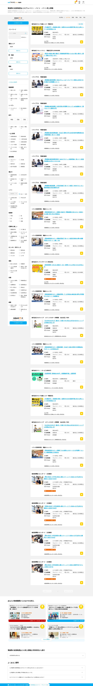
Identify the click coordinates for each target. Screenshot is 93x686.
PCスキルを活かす (24, 306)
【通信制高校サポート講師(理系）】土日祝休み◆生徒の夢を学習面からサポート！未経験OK (64, 295)
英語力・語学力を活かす (14, 306)
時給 (12, 119)
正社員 (22, 159)
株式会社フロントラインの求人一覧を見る (53, 69)
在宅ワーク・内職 (24, 179)
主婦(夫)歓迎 (24, 141)
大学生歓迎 (13, 139)
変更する (18, 50)
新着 (73, 17)
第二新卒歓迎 (14, 151)
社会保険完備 (14, 292)
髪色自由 (13, 250)
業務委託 (23, 166)
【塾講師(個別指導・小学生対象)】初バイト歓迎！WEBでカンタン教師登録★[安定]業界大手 (63, 186)
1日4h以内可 (24, 174)
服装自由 (13, 253)
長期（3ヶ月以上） (14, 99)
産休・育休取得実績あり (24, 296)
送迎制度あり (24, 284)
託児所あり (13, 295)
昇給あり (23, 287)
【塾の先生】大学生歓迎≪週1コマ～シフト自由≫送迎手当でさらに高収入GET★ (63, 566)
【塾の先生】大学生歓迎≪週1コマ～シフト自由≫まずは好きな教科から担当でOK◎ (63, 536)
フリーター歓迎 (14, 148)
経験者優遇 (13, 309)
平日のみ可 (23, 197)
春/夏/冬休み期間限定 (24, 99)
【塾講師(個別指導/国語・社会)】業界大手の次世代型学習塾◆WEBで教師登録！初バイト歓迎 (64, 134)
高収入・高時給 (14, 127)
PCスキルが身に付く (14, 271)
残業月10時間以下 (24, 184)
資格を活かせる (24, 310)
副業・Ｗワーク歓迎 (24, 148)
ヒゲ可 (22, 255)
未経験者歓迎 (14, 136)
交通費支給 (13, 284)
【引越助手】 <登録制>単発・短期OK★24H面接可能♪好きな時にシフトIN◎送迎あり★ (64, 28)
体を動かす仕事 (14, 179)
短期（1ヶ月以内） (14, 95)
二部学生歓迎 (24, 139)
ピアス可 (23, 253)
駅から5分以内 (14, 263)
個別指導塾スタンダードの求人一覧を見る (53, 495)
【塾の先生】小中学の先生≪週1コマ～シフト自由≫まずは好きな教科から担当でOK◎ (63, 478)
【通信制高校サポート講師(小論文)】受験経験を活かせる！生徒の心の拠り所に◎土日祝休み (63, 213)
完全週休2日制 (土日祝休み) (14, 206)
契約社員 (13, 163)
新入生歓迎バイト (24, 109)
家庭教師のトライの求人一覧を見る (51, 95)
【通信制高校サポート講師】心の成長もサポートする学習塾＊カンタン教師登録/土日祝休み (63, 451)
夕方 (22, 218)
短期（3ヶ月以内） (24, 95)
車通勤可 (23, 263)
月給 (24, 119)
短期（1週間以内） (24, 91)
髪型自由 (23, 250)
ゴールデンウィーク (14, 109)
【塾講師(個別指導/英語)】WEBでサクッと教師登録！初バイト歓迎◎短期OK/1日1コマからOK (64, 160)
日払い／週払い (24, 127)
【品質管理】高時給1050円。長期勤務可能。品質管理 (60, 373)
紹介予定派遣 (14, 166)
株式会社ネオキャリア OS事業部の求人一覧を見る (55, 336)
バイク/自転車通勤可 (14, 267)
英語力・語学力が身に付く (24, 267)
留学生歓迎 (23, 144)
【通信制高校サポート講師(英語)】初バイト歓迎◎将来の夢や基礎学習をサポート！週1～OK (63, 239)
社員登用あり (24, 292)
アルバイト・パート (14, 160)
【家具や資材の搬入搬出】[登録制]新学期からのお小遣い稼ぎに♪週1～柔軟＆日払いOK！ (64, 54)
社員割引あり (24, 290)
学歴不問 (13, 141)
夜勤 (22, 221)
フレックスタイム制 (24, 202)
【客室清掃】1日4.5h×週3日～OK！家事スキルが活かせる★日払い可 (64, 266)
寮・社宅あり (14, 287)
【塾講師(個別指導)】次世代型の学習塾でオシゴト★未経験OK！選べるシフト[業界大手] (64, 107)
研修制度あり (24, 280)
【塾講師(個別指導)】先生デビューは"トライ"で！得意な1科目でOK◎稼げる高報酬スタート (63, 81)
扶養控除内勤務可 (14, 175)
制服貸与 (13, 290)
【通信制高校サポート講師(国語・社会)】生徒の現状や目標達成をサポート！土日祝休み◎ (63, 348)
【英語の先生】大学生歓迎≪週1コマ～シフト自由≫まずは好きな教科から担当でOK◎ (63, 507)
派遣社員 (23, 163)
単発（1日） (13, 90)
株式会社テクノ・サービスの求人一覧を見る (53, 387)
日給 (18, 119)
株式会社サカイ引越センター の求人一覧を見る (54, 42)
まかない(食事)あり (14, 281)
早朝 (12, 215)
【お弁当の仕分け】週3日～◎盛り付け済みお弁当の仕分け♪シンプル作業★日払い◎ (64, 321)
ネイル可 (13, 255)
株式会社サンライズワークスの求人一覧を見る (54, 283)
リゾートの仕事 (14, 184)
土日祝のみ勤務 (14, 198)
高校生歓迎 (23, 136)
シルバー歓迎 (14, 144)
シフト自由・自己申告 (14, 202)
